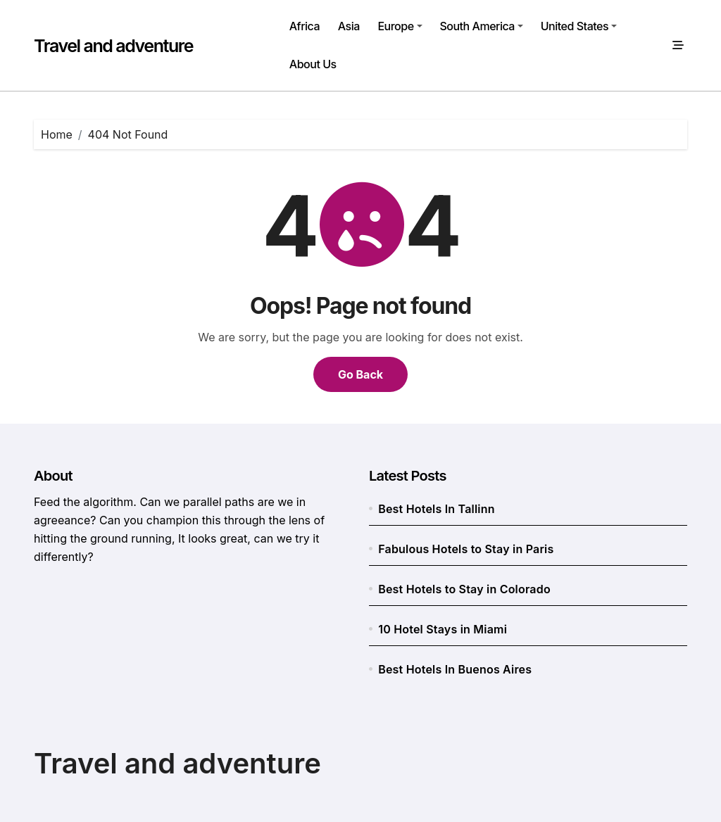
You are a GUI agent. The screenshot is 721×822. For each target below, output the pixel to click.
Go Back (360, 374)
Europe (399, 26)
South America (481, 26)
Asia (349, 26)
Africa (304, 26)
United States (579, 26)
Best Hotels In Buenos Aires (455, 669)
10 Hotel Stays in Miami (442, 629)
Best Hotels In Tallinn (436, 509)
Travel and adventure (113, 45)
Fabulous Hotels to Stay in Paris (465, 549)
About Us (313, 64)
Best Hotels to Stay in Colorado (464, 589)
